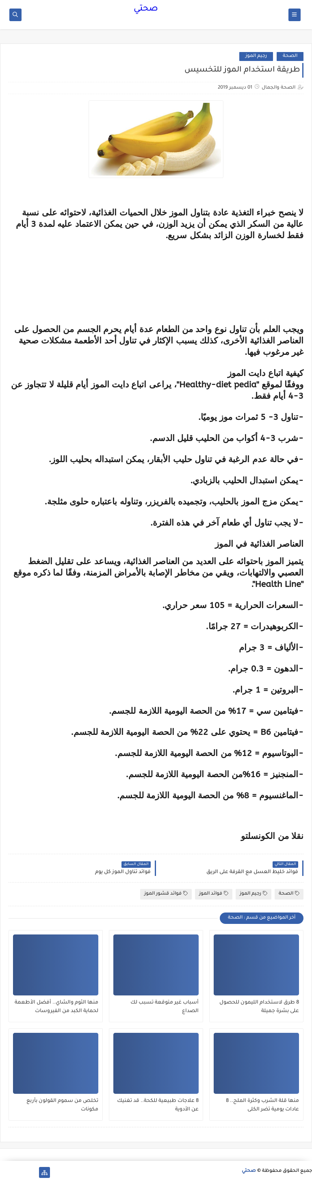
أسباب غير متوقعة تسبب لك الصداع (164, 1007)
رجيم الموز (256, 56)
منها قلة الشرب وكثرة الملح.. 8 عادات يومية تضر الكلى (262, 1105)
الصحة (290, 56)
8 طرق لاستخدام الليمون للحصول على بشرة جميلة (259, 1007)
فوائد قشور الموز (166, 893)
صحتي (146, 9)
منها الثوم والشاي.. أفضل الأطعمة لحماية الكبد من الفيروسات (56, 1007)
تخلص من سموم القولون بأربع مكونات (62, 1105)
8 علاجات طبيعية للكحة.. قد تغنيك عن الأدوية (158, 1105)
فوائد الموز (213, 893)
